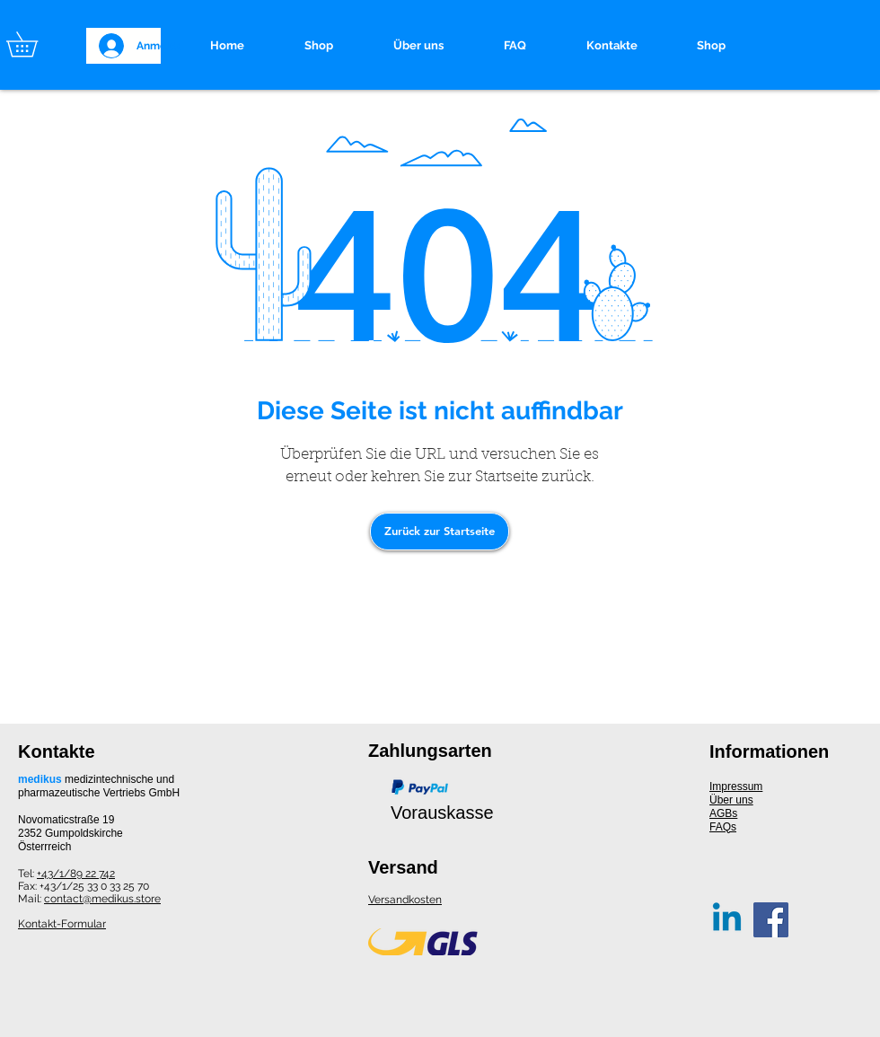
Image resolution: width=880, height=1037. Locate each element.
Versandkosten (405, 899)
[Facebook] (770, 919)
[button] (34, 44)
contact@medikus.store (102, 898)
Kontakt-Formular (62, 924)
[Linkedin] (726, 919)
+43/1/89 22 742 (76, 873)
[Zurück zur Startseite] (439, 531)
